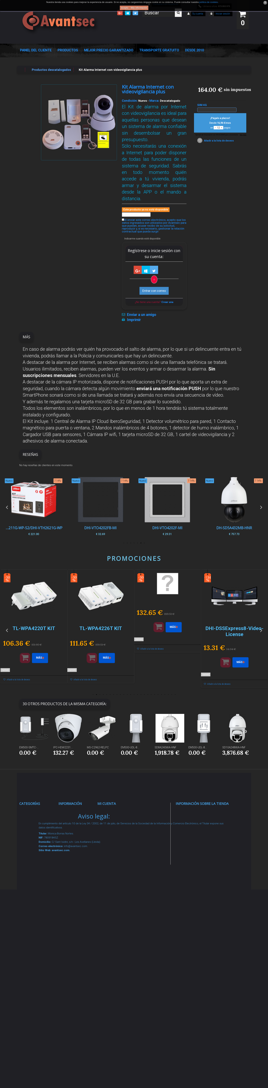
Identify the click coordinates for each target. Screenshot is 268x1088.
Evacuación (31, 992)
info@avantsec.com (197, 835)
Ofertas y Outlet (34, 948)
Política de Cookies (76, 932)
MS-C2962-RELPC (98, 747)
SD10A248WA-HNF (234, 747)
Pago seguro (71, 854)
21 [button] (161, 694)
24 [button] (171, 694)
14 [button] (137, 694)
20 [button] (158, 694)
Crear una (167, 302)
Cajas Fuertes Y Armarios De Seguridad (34, 979)
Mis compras (110, 811)
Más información (139, 8)
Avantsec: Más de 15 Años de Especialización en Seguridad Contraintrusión (77, 994)
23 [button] (168, 694)
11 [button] (127, 694)
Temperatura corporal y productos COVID (35, 961)
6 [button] (127, 543)
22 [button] (164, 694)
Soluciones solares (37, 901)
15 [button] (141, 694)
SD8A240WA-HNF (165, 747)
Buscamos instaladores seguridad (71, 919)
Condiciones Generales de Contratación (71, 892)
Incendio (29, 940)
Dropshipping (71, 906)
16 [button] (144, 694)
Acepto (124, 8)
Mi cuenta (106, 803)
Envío (66, 880)
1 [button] (144, 543)
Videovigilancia (33, 820)
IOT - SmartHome (36, 931)
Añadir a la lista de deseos (218, 140)
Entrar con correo (154, 291)
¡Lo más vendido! (74, 833)
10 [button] (123, 694)
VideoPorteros (33, 871)
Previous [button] (7, 507)
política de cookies (208, 2)
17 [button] (147, 694)
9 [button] (120, 694)
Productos (68, 50)
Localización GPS (36, 850)
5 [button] (130, 543)
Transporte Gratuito (159, 50)
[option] (234, 507)
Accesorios (31, 923)
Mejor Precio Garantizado (108, 50)
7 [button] (123, 543)
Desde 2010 (194, 50)
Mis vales (108, 858)
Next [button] (261, 507)
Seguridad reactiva (36, 880)
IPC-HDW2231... (63, 747)
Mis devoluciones (113, 820)
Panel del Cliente (36, 50)
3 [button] (137, 543)
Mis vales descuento (116, 828)
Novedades (70, 824)
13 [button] (134, 694)
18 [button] (151, 694)
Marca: (154, 100)
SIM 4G (202, 105)
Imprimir (134, 320)
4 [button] (134, 543)
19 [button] (154, 694)
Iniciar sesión (222, 13)
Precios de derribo (75, 871)
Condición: (130, 100)
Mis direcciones (112, 836)
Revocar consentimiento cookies (73, 958)
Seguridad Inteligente (38, 811)
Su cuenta (197, 13)
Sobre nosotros (73, 863)
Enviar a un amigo (141, 315)
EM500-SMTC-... (29, 747)
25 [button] (175, 694)
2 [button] (141, 543)
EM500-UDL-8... (130, 747)
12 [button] (130, 694)
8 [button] (117, 694)
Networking (31, 841)
